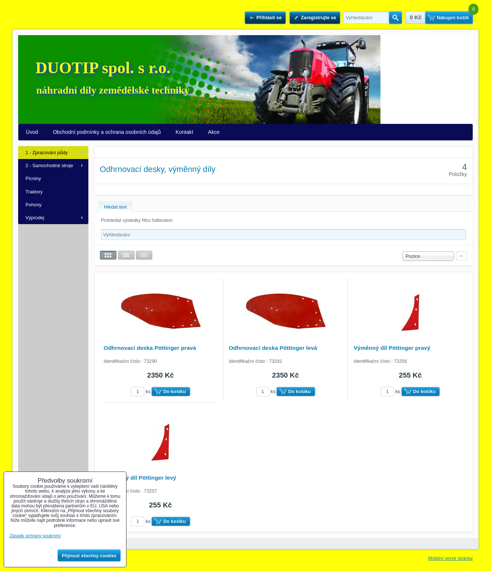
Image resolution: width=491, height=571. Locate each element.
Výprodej (35, 217)
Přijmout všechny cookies (89, 555)
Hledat (395, 17)
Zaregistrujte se (318, 17)
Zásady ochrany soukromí (35, 535)
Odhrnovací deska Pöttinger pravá (150, 348)
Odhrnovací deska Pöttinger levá (273, 348)
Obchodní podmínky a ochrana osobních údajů (107, 132)
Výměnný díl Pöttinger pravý (391, 348)
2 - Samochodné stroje (49, 165)
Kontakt (184, 132)
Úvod (32, 132)
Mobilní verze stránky (450, 558)
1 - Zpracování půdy (47, 152)
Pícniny (33, 178)
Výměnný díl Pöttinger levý (140, 477)
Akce (214, 132)
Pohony (33, 204)
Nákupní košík (453, 17)
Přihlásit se (268, 17)
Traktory (34, 192)
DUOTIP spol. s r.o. (102, 68)
